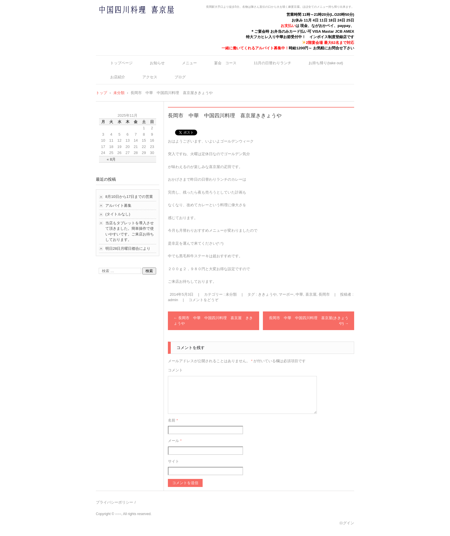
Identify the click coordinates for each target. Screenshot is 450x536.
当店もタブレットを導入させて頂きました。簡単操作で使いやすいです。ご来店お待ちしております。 (129, 231)
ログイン (346, 523)
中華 (299, 294)
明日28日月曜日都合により (127, 248)
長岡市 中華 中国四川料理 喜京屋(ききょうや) (308, 321)
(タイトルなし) (117, 214)
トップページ (121, 63)
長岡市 (324, 294)
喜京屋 (311, 294)
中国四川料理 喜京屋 (121, 21)
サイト (173, 461)
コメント (175, 370)
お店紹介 (117, 77)
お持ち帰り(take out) (326, 63)
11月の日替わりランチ (272, 63)
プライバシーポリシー (114, 502)
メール (175, 440)
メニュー (189, 63)
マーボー (286, 294)
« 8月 (111, 159)
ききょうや (267, 294)
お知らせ (157, 63)
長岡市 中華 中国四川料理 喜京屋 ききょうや (213, 321)
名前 (173, 420)
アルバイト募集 (118, 205)
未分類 (231, 294)
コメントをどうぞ (203, 300)
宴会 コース (225, 63)
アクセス (149, 77)
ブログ (180, 77)
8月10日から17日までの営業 (129, 196)
